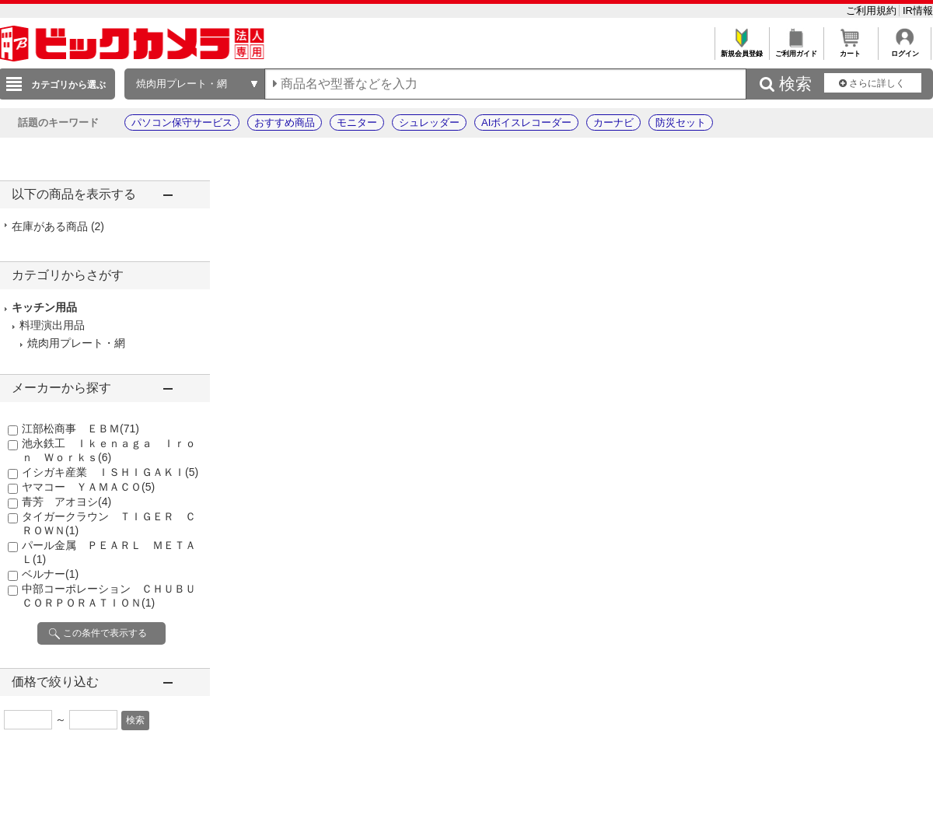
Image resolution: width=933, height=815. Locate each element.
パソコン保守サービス (181, 122)
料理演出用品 (52, 325)
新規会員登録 (741, 49)
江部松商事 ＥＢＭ (80, 428)
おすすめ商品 (284, 122)
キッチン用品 (44, 307)
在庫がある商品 (58, 226)
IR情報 (918, 10)
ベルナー (50, 574)
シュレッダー (429, 122)
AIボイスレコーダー (526, 122)
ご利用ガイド (796, 49)
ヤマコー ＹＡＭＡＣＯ (88, 487)
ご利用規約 (873, 10)
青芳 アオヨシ (66, 501)
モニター (357, 122)
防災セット (680, 122)
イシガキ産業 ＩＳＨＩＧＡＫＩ (110, 472)
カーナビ (613, 122)
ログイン (904, 49)
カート (850, 49)
